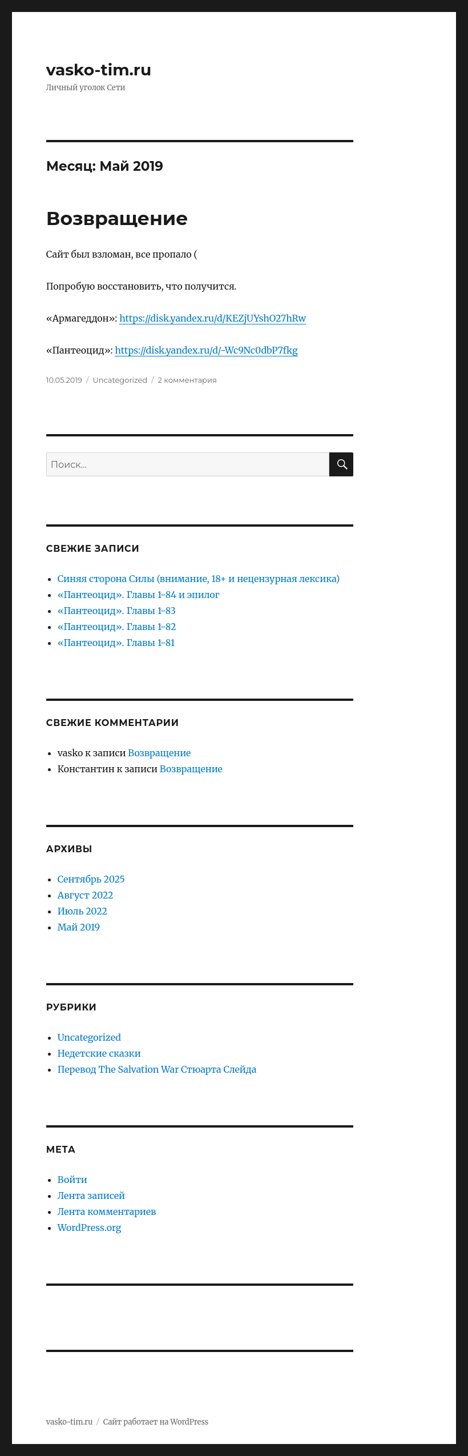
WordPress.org (90, 1227)
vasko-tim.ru (98, 69)
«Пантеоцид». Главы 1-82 (117, 626)
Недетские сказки (99, 1053)
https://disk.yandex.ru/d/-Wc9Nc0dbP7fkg (206, 350)
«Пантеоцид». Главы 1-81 (116, 642)
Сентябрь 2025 (91, 879)
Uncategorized (119, 379)
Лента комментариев (107, 1211)
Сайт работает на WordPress (155, 1422)
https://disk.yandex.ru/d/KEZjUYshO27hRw (212, 318)
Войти (72, 1179)
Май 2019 (79, 927)
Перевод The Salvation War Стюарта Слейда (157, 1069)
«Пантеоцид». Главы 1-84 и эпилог (139, 594)
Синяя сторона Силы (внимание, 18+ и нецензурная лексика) (199, 578)
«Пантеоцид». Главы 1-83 (117, 610)
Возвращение (117, 218)
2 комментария (187, 379)
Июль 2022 (82, 911)
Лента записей (91, 1195)
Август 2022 (86, 895)
